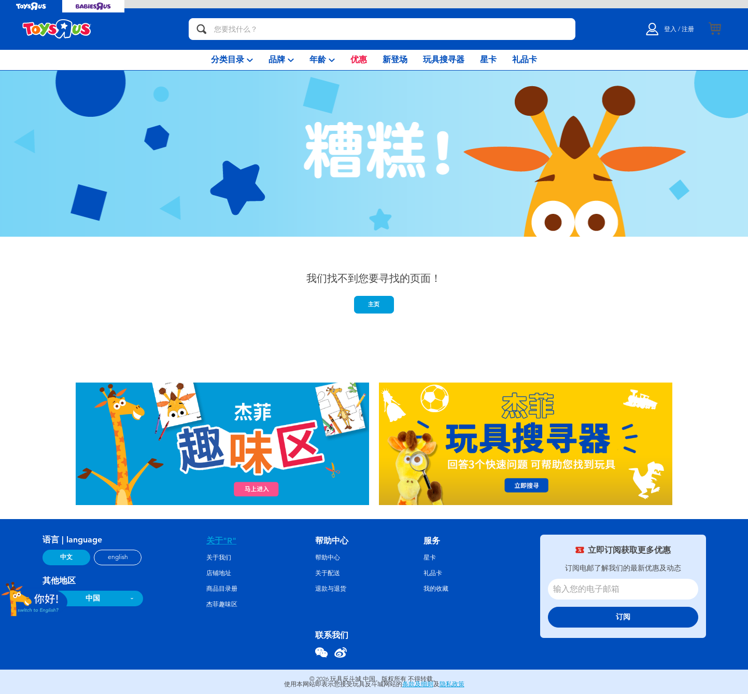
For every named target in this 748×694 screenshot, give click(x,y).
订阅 (623, 617)
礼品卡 (433, 573)
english (118, 557)
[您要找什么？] (382, 29)
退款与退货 (330, 588)
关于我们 (218, 557)
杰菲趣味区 (221, 604)
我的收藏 (436, 588)
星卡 (430, 557)
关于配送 (327, 573)
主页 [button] (373, 304)
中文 (66, 557)
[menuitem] (232, 60)
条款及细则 (417, 684)
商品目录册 (221, 588)
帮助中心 (327, 557)
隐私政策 (452, 684)
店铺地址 (218, 573)
